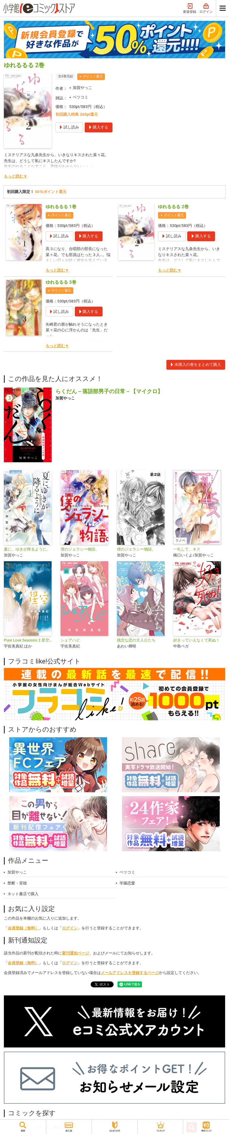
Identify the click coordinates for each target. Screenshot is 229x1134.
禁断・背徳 (17, 883)
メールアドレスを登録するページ (130, 972)
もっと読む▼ (15, 176)
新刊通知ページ (75, 953)
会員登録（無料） (23, 928)
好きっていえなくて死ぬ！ (196, 640)
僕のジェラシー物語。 (80, 549)
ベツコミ (80, 97)
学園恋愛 (127, 883)
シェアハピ (70, 640)
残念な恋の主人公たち (136, 640)
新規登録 (189, 8)
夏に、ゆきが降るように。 (27, 549)
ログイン (206, 8)
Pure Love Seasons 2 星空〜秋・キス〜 (29, 640)
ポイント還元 (93, 76)
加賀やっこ (82, 87)
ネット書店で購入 (22, 894)
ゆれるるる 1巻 (61, 206)
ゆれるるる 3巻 (61, 282)
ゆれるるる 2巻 (173, 206)
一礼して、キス (186, 549)
